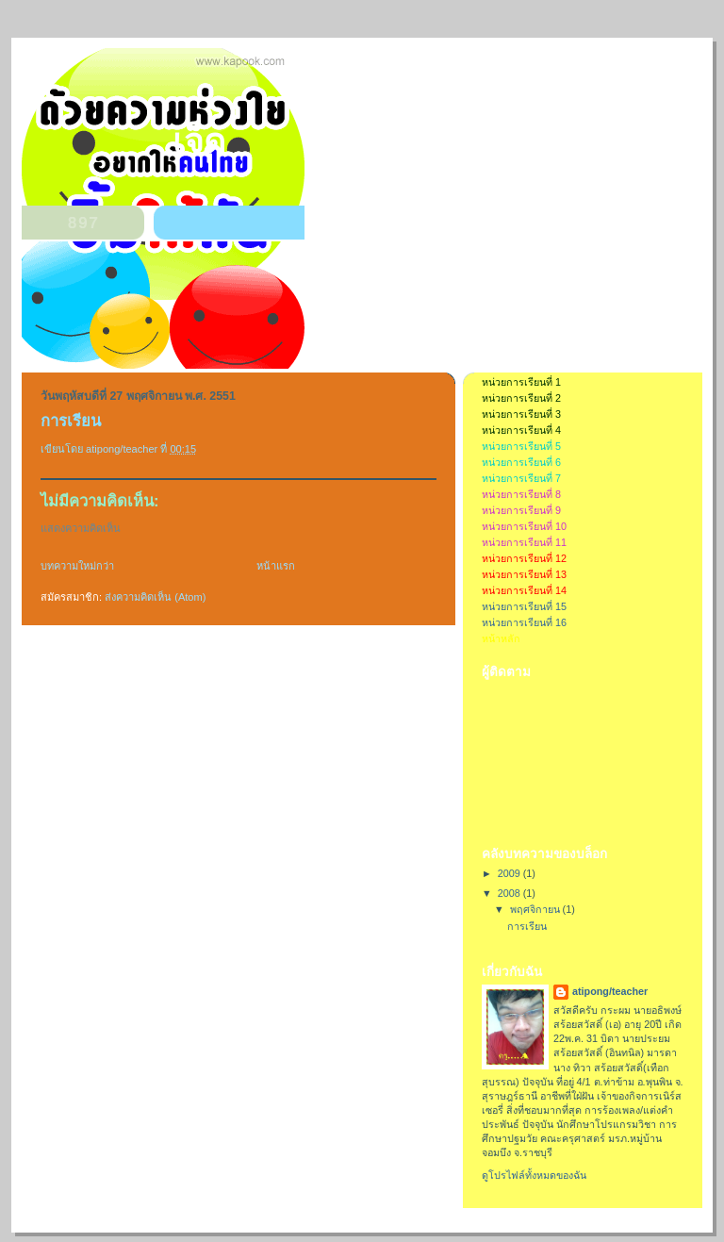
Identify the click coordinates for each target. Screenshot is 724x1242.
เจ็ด (199, 141)
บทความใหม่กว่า (77, 565)
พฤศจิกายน (536, 909)
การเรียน (527, 926)
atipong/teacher (610, 991)
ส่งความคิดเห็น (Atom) (155, 597)
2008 (510, 893)
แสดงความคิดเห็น (81, 528)
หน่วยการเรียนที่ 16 (524, 622)
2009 (510, 873)
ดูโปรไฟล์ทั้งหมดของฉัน (534, 1175)
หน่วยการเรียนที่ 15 (524, 606)
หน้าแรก (275, 565)
